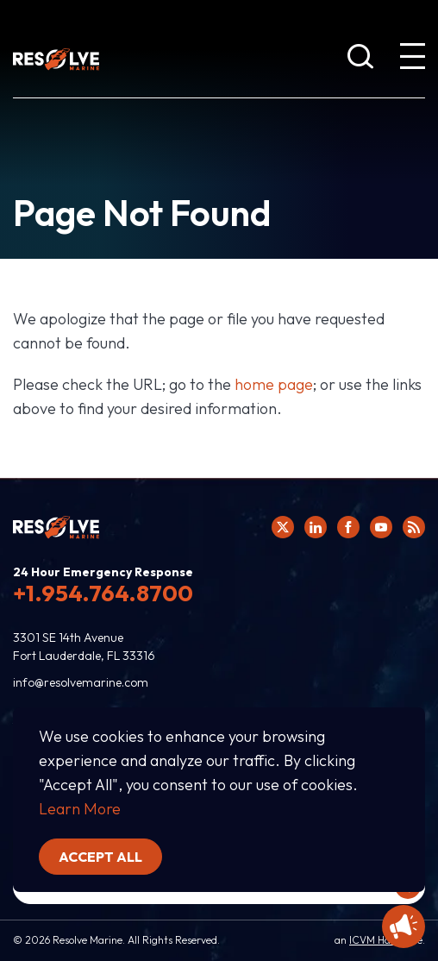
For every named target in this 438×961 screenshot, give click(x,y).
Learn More (80, 809)
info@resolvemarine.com (80, 682)
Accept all (100, 856)
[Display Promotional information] (403, 926)
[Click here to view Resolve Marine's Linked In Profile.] (315, 527)
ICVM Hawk (376, 939)
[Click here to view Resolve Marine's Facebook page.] (348, 527)
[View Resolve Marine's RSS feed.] (414, 527)
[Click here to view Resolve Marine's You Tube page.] (381, 527)
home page (274, 384)
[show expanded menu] (412, 59)
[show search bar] (360, 59)
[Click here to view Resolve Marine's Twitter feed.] (283, 527)
